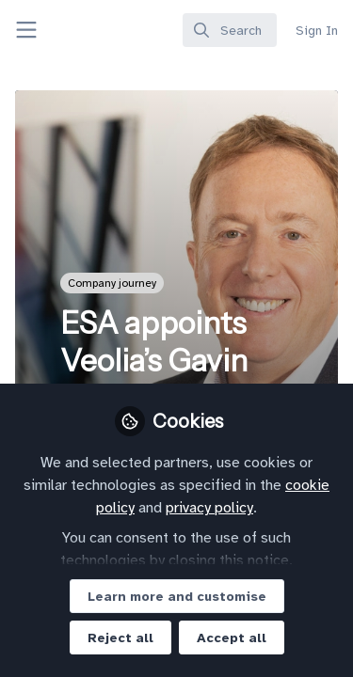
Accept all (231, 638)
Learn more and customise (177, 597)
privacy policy (209, 507)
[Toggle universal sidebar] (26, 30)
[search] (230, 30)
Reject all (120, 638)
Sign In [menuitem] (317, 31)
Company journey (112, 283)
